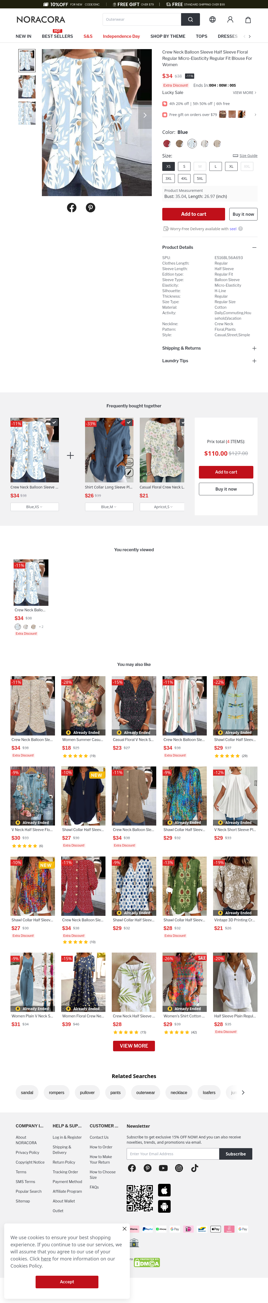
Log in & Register (67, 1137)
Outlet (58, 1211)
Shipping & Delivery (62, 1150)
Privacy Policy (27, 1152)
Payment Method (67, 1181)
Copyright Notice (30, 1162)
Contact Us (99, 1137)
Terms (21, 1172)
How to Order (101, 1147)
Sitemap (23, 1201)
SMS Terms (25, 1181)
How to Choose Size (103, 1175)
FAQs (94, 1187)
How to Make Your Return (101, 1159)
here (46, 1258)
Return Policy (64, 1162)
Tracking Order (65, 1172)
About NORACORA (26, 1140)
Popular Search (29, 1191)
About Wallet (64, 1201)
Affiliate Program (67, 1191)
